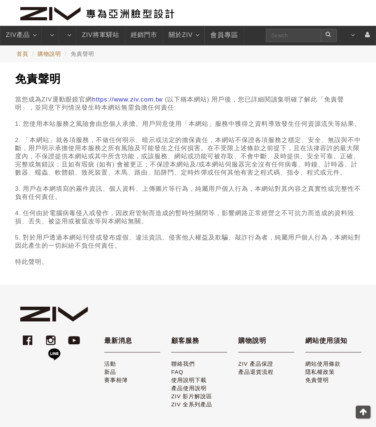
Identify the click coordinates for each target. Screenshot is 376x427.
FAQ (177, 372)
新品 (110, 372)
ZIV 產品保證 (256, 364)
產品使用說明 (189, 388)
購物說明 (49, 54)
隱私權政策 (320, 372)
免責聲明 (317, 380)
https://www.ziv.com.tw (127, 99)
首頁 (22, 54)
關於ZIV (183, 35)
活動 (110, 364)
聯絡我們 (183, 364)
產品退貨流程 (256, 372)
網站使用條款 (323, 364)
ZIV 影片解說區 (191, 396)
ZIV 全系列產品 (191, 404)
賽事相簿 (116, 380)
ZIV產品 (21, 35)
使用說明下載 (189, 380)
